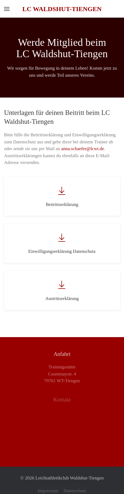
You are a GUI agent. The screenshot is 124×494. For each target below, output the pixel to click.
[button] (6, 9)
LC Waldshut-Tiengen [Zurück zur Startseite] (62, 8)
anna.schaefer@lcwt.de (82, 148)
